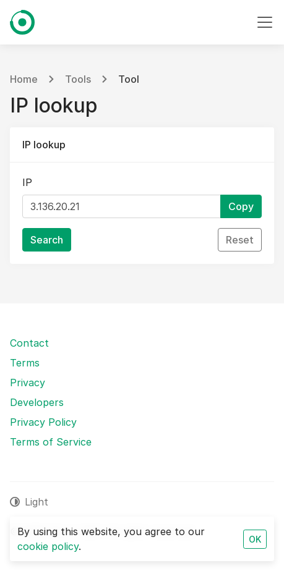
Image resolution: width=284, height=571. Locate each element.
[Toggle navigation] (265, 22)
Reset (240, 240)
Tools (78, 79)
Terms (25, 363)
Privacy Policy (43, 422)
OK (255, 539)
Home (24, 79)
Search (46, 240)
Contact (29, 343)
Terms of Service (51, 442)
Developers (37, 402)
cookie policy (48, 546)
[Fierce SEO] (22, 22)
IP (27, 182)
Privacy (27, 382)
